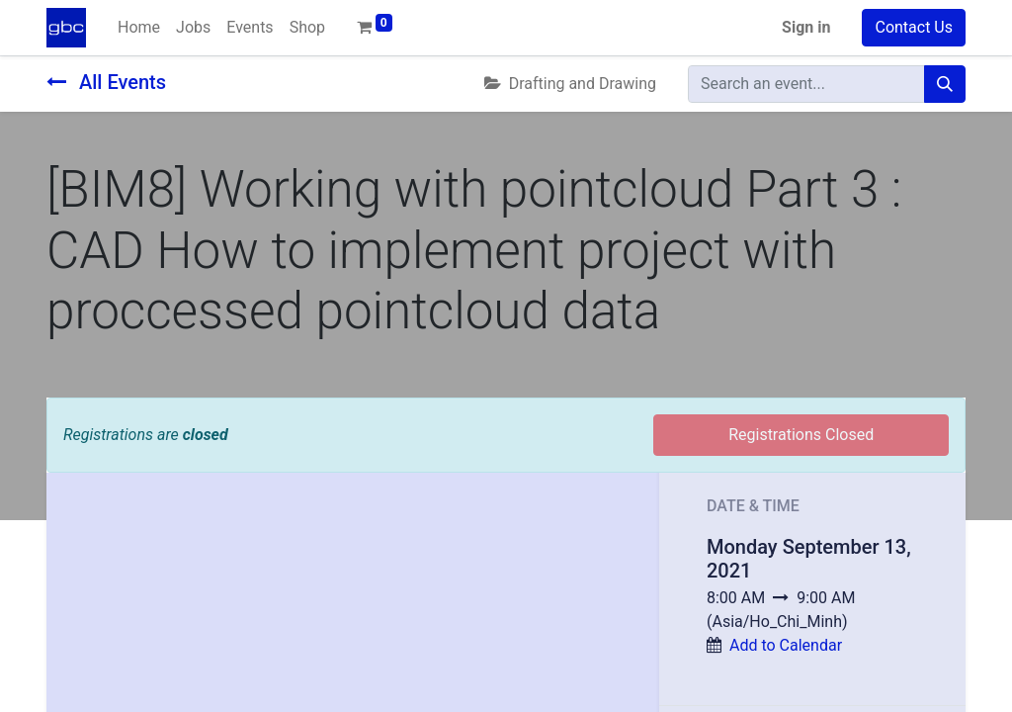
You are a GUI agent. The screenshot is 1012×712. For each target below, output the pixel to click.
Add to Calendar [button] (785, 645)
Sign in (806, 27)
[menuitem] (139, 27)
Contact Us (914, 27)
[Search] (945, 84)
